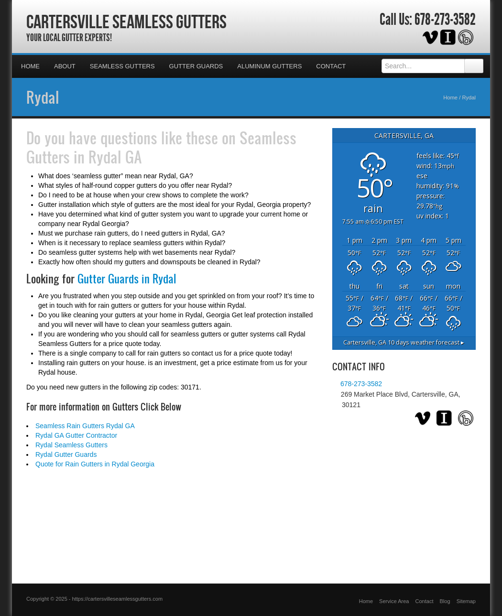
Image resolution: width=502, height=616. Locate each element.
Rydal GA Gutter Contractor (76, 435)
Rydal (42, 97)
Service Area (394, 601)
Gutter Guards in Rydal (126, 278)
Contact (331, 66)
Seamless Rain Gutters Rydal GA (85, 426)
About (65, 66)
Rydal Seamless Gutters (71, 445)
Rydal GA (115, 156)
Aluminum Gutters (269, 66)
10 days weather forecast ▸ (403, 342)
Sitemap (466, 601)
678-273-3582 (445, 19)
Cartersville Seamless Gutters (126, 21)
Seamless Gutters (122, 66)
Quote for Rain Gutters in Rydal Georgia (94, 464)
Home (30, 66)
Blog (445, 601)
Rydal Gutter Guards (66, 454)
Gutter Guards (196, 66)
